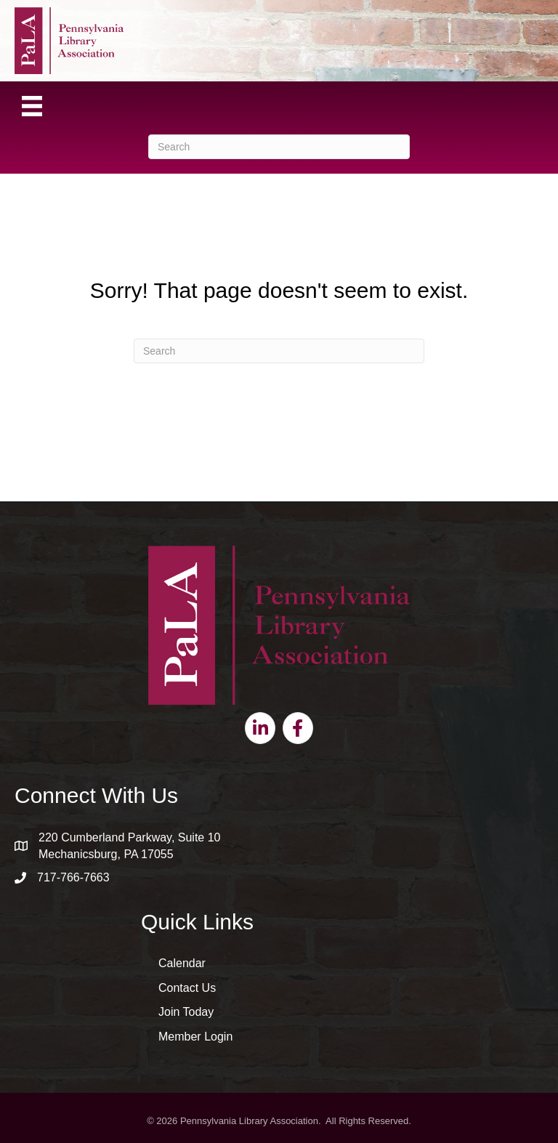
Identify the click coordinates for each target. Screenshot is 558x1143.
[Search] (279, 146)
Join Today (186, 1012)
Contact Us (187, 988)
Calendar (182, 963)
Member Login (195, 1036)
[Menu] (32, 106)
